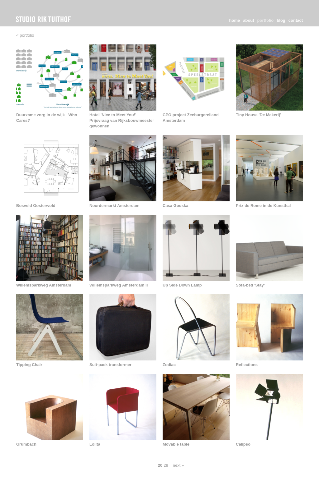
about (248, 20)
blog (281, 20)
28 (166, 465)
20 (160, 465)
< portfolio (25, 35)
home (234, 20)
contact (295, 20)
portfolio (265, 20)
